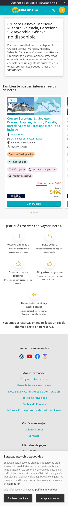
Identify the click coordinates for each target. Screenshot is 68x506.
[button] (31, 212)
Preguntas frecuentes (34, 379)
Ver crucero (34, 203)
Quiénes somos (34, 429)
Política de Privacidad (34, 397)
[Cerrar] (64, 2)
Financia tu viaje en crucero (34, 385)
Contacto (34, 435)
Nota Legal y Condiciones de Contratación (34, 391)
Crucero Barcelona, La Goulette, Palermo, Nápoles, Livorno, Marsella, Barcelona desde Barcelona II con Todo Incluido (33, 124)
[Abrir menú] (7, 10)
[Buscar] (62, 10)
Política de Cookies (34, 404)
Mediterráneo (18, 134)
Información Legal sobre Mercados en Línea (34, 410)
